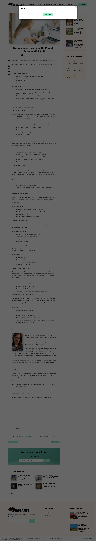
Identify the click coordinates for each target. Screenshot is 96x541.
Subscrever (48, 14)
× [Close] (76, 6)
